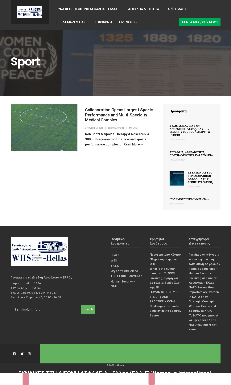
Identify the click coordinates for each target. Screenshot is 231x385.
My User (133, 128)
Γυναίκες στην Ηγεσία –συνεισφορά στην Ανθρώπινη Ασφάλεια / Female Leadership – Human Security (204, 264)
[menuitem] (90, 8)
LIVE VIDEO (127, 22)
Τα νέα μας (175, 9)
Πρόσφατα (178, 111)
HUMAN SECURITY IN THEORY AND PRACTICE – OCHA (164, 296)
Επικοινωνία (103, 22)
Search (88, 309)
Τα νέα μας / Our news (200, 22)
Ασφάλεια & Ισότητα (143, 9)
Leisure (112, 128)
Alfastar (120, 365)
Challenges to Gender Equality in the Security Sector (165, 310)
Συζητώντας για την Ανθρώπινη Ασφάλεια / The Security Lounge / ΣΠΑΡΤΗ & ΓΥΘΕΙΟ (190, 130)
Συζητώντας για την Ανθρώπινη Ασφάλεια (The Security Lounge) (201, 177)
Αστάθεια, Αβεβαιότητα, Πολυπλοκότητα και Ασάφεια (191, 153)
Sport (120, 128)
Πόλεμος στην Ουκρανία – (189, 199)
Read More (134, 144)
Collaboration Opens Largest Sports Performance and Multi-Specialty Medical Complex (119, 114)
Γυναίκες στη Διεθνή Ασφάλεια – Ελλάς (87, 9)
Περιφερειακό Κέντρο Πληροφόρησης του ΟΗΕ (165, 259)
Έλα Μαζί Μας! (71, 22)
